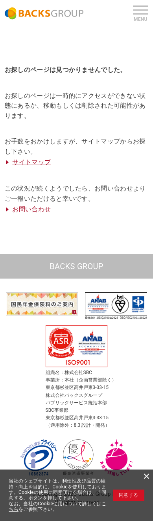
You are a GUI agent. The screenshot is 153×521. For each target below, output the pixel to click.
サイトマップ (31, 162)
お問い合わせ (31, 209)
